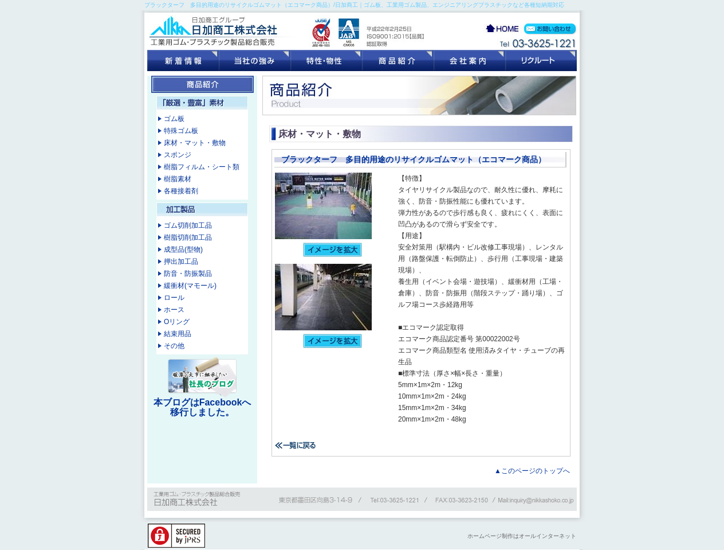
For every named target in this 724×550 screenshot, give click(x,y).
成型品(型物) (183, 249)
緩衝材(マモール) (190, 286)
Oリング (177, 322)
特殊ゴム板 (181, 131)
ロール (174, 298)
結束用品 (177, 334)
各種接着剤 (181, 191)
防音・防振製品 (188, 274)
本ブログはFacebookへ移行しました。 (202, 407)
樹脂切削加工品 (188, 237)
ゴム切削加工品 (188, 225)
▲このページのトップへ (532, 471)
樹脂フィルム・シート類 (201, 167)
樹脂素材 (177, 179)
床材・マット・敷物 (195, 143)
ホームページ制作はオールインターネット (521, 536)
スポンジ (177, 155)
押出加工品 (181, 262)
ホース (174, 310)
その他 (174, 346)
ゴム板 (174, 119)
